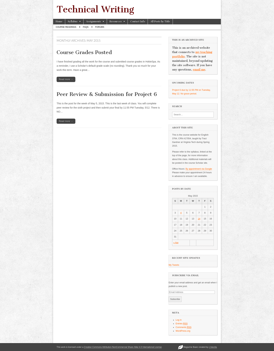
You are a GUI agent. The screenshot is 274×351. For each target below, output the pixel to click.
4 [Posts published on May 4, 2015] (181, 213)
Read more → (66, 79)
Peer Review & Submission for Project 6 (107, 94)
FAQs (85, 27)
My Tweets (174, 265)
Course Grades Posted (84, 52)
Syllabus (73, 21)
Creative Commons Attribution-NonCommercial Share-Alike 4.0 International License (123, 347)
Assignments (93, 21)
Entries (182, 323)
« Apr (175, 242)
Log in (179, 320)
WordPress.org (183, 331)
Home (59, 21)
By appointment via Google (199, 169)
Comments (183, 327)
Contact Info (137, 21)
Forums (99, 27)
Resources (116, 21)
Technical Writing (95, 9)
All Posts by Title (160, 21)
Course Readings (66, 27)
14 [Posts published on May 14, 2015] (199, 219)
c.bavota (213, 347)
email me (199, 69)
